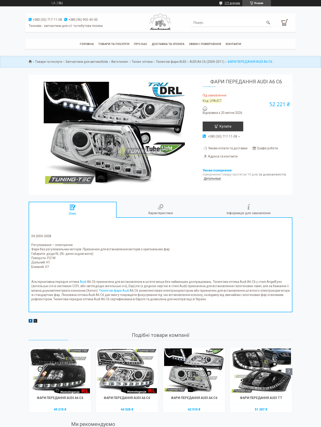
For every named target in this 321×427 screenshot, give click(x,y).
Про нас (140, 44)
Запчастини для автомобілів (87, 61)
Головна (87, 44)
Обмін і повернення (205, 44)
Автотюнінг (119, 61)
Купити (225, 126)
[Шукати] (268, 22)
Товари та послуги (113, 44)
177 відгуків (232, 3)
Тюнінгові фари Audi (114, 290)
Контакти (233, 44)
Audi (83, 282)
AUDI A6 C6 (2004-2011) (207, 61)
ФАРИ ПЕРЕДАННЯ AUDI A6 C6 (60, 398)
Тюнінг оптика (142, 61)
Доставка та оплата (168, 44)
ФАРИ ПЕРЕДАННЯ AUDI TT (261, 398)
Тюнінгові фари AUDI (171, 61)
